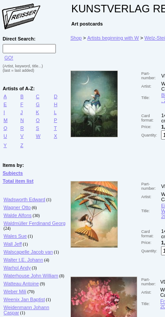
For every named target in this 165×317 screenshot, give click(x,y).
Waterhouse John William (31, 275)
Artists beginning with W (113, 38)
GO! (8, 57)
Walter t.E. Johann (23, 259)
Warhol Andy (17, 267)
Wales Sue (15, 236)
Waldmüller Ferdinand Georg (35, 223)
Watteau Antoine (21, 283)
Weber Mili (15, 291)
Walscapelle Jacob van (28, 251)
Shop (76, 38)
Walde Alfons (18, 215)
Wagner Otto (17, 207)
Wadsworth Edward (24, 199)
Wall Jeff (13, 244)
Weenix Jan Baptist (24, 299)
